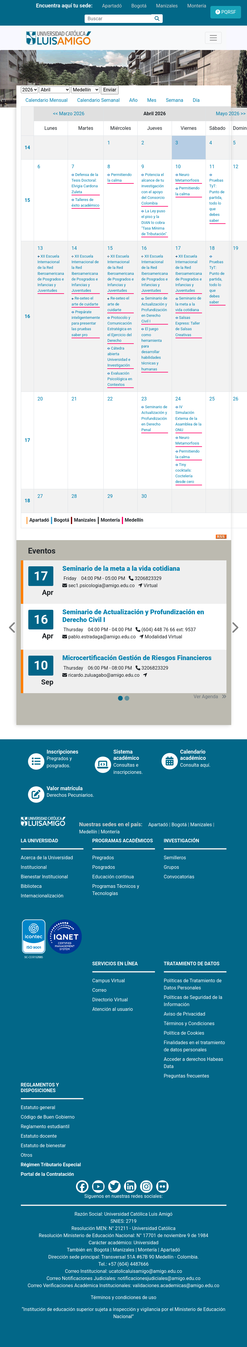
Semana (174, 100)
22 (110, 399)
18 (212, 248)
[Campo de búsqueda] (118, 18)
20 (40, 399)
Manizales (167, 6)
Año (133, 100)
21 (74, 399)
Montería (196, 6)
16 (27, 316)
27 (40, 496)
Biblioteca (31, 886)
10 (178, 166)
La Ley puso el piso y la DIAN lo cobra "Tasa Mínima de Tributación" (154, 222)
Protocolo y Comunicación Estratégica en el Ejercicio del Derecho (119, 329)
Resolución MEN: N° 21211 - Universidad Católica (123, 1228)
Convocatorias (179, 877)
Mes (151, 100)
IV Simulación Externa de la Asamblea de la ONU (188, 418)
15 (27, 200)
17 (178, 248)
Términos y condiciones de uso (123, 1297)
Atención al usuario (112, 1009)
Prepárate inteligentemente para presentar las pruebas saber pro (86, 323)
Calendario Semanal (98, 100)
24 (178, 399)
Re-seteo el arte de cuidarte (118, 304)
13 (40, 248)
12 (235, 166)
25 (212, 399)
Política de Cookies (184, 1033)
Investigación (181, 841)
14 (27, 147)
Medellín (88, 832)
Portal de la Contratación (47, 1174)
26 (235, 399)
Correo (99, 990)
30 (144, 496)
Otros (26, 1155)
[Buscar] (157, 18)
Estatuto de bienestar (43, 1145)
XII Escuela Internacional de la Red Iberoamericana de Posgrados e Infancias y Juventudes (51, 273)
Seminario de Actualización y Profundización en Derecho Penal (154, 418)
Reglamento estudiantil (45, 1126)
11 (212, 166)
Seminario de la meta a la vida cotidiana (188, 304)
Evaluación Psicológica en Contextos (119, 379)
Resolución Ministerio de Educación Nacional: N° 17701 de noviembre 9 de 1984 (123, 1235)
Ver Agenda (210, 696)
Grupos (171, 867)
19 (235, 248)
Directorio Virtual (110, 1000)
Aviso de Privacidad (184, 1014)
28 (74, 496)
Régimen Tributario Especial (51, 1164)
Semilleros (175, 857)
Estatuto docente (39, 1136)
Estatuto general (38, 1107)
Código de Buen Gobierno (48, 1117)
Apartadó (112, 6)
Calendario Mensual (47, 100)
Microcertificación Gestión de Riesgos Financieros (137, 658)
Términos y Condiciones (189, 1023)
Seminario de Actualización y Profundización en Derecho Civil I (154, 309)
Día (196, 100)
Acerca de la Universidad (47, 857)
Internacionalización (42, 896)
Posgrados (103, 867)
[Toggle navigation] (213, 38)
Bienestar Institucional (44, 877)
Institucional (34, 867)
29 (110, 496)
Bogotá (139, 6)
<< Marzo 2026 (68, 113)
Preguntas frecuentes (186, 1076)
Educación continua (113, 877)
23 (144, 399)
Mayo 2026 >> (231, 113)
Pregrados (103, 857)
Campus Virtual (108, 980)
